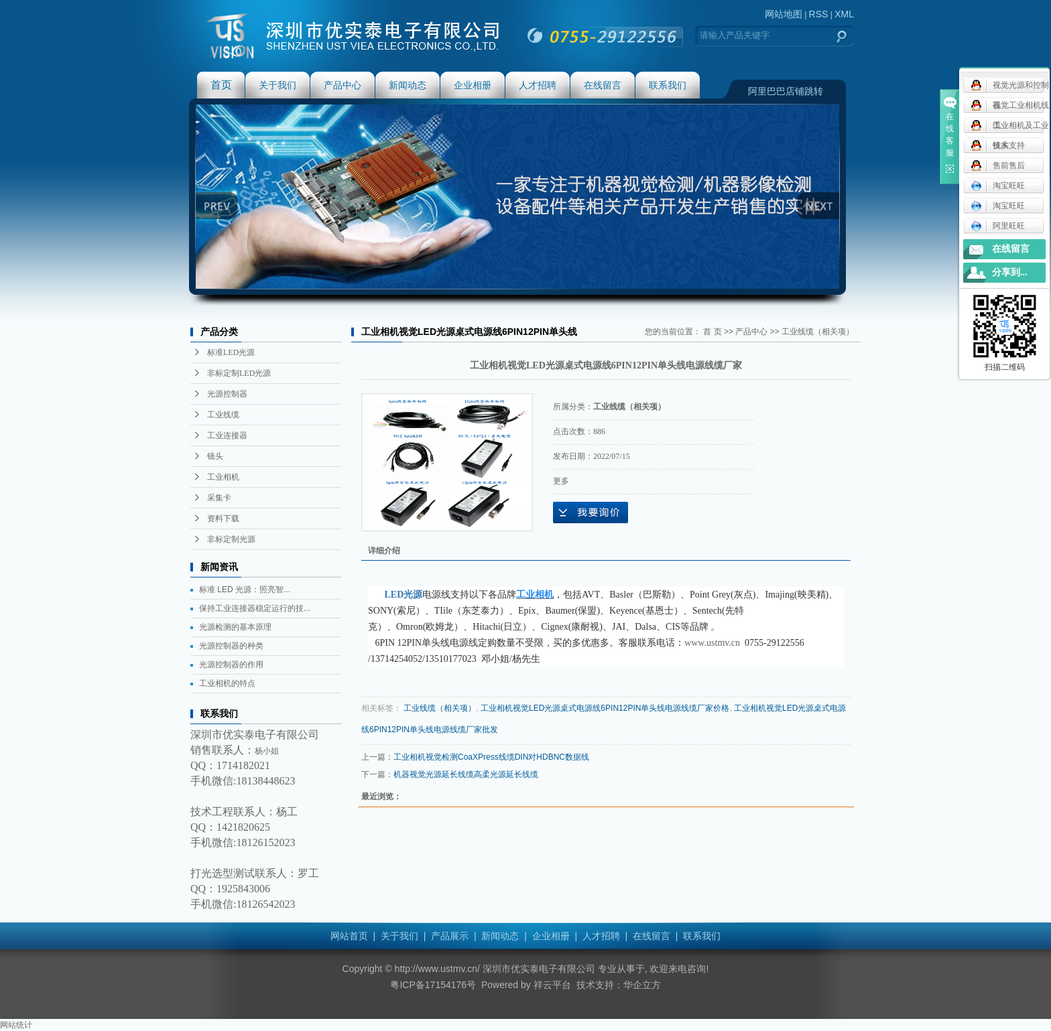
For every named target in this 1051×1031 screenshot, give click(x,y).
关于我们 (277, 85)
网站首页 (349, 936)
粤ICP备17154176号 (433, 984)
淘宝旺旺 (998, 185)
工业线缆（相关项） (818, 331)
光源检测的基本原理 (235, 627)
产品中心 (342, 85)
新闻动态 (407, 85)
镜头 (215, 456)
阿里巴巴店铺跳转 (785, 91)
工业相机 (223, 477)
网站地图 (783, 14)
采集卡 (219, 497)
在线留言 (602, 85)
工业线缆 (223, 414)
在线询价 (590, 512)
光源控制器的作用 (231, 664)
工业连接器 (227, 435)
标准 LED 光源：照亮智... (244, 589)
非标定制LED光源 (239, 373)
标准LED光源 (231, 352)
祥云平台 (552, 984)
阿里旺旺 (998, 225)
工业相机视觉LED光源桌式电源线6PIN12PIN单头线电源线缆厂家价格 (604, 708)
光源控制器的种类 (231, 645)
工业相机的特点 (227, 683)
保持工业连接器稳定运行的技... (254, 608)
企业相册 (472, 85)
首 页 (712, 331)
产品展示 (450, 936)
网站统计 (16, 1025)
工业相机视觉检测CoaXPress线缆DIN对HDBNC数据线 (491, 757)
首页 (221, 84)
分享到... (1010, 272)
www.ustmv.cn (712, 643)
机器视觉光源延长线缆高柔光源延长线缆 (465, 774)
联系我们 (667, 85)
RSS (818, 14)
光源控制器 (227, 394)
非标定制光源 (231, 539)
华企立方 (642, 984)
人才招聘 (537, 85)
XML (844, 14)
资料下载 (223, 518)
